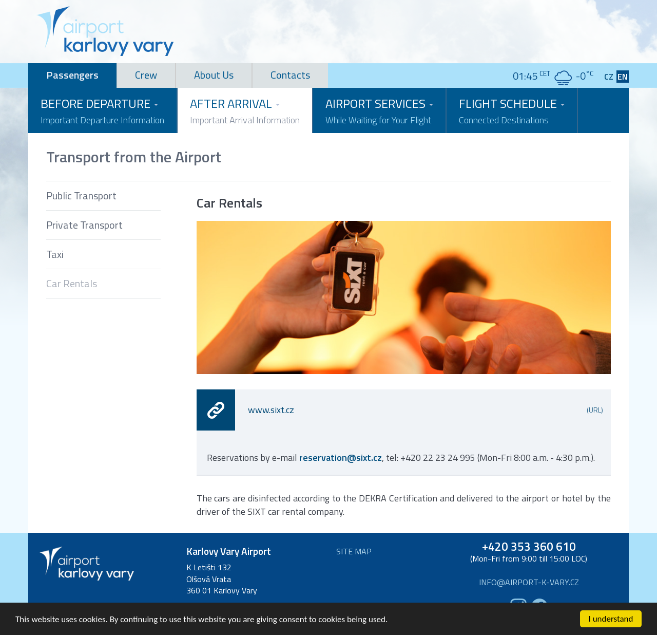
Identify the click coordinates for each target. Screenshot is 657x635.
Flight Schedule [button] (512, 110)
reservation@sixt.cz (340, 457)
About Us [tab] (214, 75)
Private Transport (84, 225)
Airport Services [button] (379, 110)
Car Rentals (71, 283)
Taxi (55, 254)
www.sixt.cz (426, 410)
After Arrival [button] (245, 110)
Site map (354, 551)
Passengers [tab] (72, 75)
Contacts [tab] (290, 75)
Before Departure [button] (102, 110)
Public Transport (81, 195)
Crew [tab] (146, 75)
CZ (608, 77)
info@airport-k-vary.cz (529, 582)
